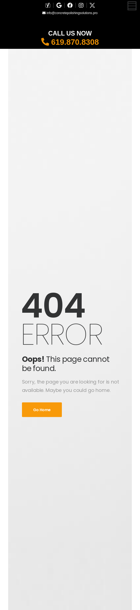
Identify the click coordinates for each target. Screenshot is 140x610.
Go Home (42, 410)
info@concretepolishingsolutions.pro (69, 13)
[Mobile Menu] (132, 5)
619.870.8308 (70, 42)
